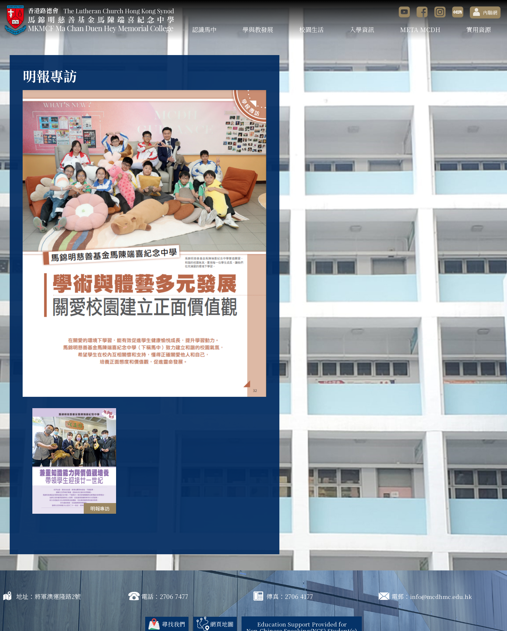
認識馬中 (204, 29)
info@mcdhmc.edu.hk (443, 576)
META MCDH (420, 29)
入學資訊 (362, 29)
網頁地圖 (218, 603)
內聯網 (485, 12)
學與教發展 (258, 29)
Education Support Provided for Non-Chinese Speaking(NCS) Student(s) (303, 606)
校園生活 (311, 29)
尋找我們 (168, 603)
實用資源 (478, 29)
